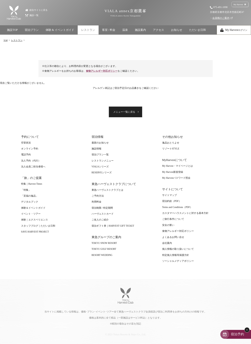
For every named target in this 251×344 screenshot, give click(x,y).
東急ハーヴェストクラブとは (107, 190)
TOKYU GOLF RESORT (104, 249)
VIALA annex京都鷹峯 (125, 13)
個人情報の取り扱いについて (178, 249)
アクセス (158, 29)
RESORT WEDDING (102, 255)
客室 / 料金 (108, 29)
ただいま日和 (197, 29)
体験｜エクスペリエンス (34, 219)
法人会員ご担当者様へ (33, 166)
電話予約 (26, 154)
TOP (5, 40)
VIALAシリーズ (100, 166)
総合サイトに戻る (36, 10)
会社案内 (167, 243)
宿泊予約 (237, 334)
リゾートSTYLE (170, 148)
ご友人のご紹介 (100, 219)
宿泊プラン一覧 (100, 154)
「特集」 (26, 190)
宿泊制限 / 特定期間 (102, 208)
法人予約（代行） (31, 160)
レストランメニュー (103, 160)
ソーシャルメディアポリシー (178, 261)
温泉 (125, 29)
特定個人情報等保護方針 (175, 255)
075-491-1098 (220, 7)
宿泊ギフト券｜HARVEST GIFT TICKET (113, 226)
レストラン (88, 29)
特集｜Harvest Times (31, 184)
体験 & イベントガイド (60, 29)
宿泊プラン (32, 29)
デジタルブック (29, 201)
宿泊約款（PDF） (171, 201)
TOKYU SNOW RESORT (104, 243)
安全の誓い (168, 225)
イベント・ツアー (31, 213)
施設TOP (12, 29)
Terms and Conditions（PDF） (177, 207)
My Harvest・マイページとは (177, 166)
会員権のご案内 (220, 18)
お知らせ (176, 29)
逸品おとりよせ (170, 142)
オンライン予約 (29, 148)
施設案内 (140, 29)
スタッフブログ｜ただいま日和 (38, 226)
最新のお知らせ (100, 142)
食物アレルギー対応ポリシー (102, 70)
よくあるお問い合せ (173, 237)
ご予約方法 (98, 196)
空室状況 (26, 142)
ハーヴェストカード (103, 213)
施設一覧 (31, 15)
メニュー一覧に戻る (124, 112)
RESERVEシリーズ (102, 172)
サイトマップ (169, 195)
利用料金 (96, 201)
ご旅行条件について (173, 219)
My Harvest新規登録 (172, 172)
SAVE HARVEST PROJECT (35, 231)
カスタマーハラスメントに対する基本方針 (185, 213)
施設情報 (96, 148)
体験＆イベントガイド (33, 208)
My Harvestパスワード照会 (176, 178)
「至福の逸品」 (29, 196)
